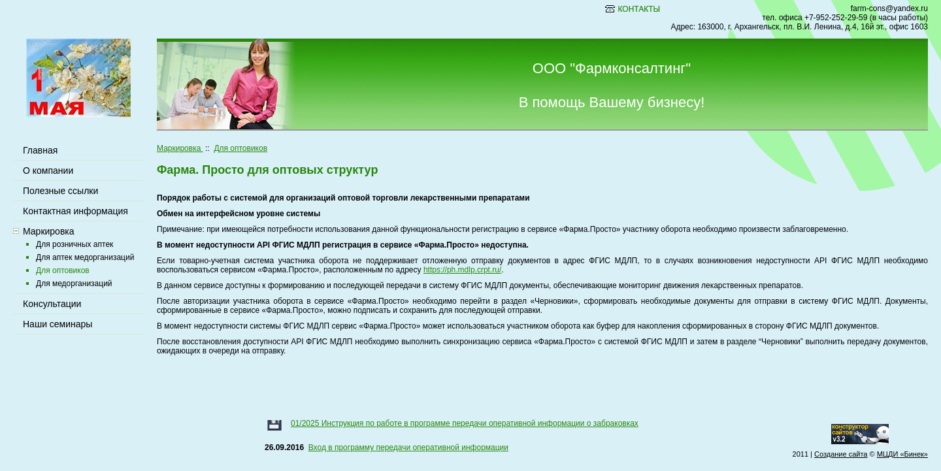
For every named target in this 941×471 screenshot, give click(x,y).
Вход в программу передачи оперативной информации (408, 447)
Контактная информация (75, 211)
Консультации (52, 304)
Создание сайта (840, 454)
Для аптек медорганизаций (85, 257)
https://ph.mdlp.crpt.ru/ (462, 269)
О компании (48, 170)
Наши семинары (57, 324)
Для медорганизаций (74, 283)
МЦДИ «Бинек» (902, 454)
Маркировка (180, 148)
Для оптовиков (240, 148)
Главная (40, 150)
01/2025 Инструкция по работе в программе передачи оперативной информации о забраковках (464, 423)
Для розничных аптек (74, 244)
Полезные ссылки (60, 191)
